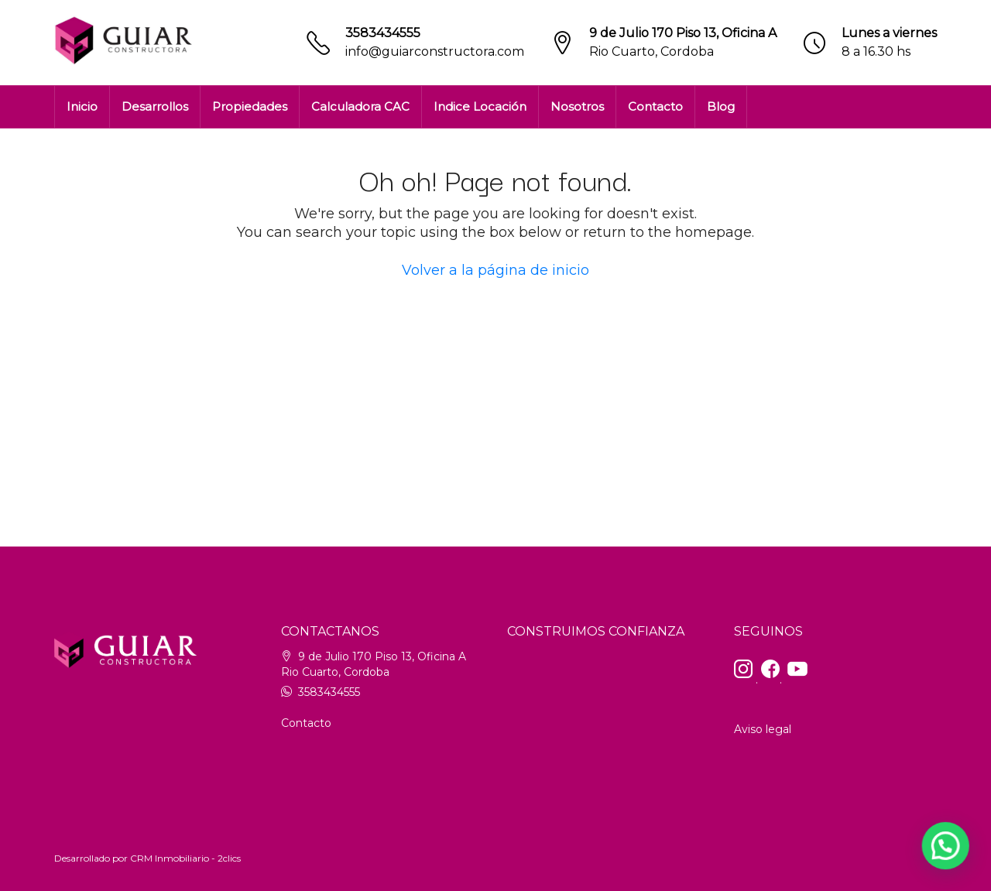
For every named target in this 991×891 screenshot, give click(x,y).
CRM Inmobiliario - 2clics (185, 858)
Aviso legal (762, 729)
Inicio (82, 106)
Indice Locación (480, 106)
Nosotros (577, 106)
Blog (721, 106)
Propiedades (249, 106)
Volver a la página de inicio (495, 270)
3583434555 (382, 33)
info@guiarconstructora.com (434, 51)
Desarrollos (155, 106)
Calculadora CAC (360, 106)
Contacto (655, 106)
